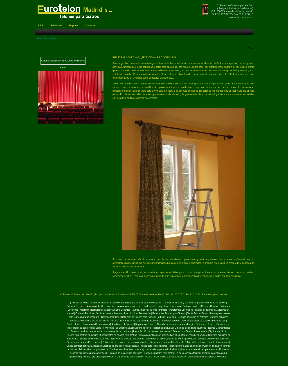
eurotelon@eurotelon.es (240, 17)
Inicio (39, 38)
